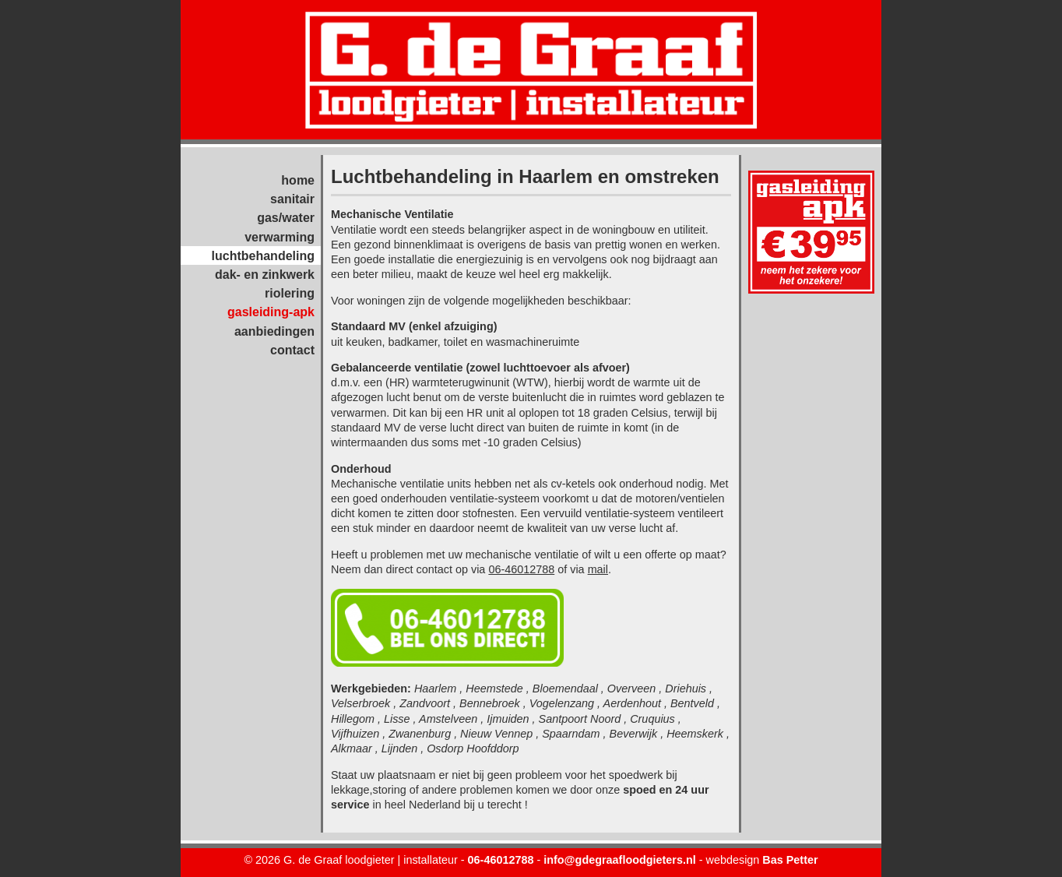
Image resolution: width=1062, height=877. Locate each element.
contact (292, 350)
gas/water (286, 217)
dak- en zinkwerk (265, 274)
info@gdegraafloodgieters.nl (619, 860)
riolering (290, 293)
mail (598, 569)
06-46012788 (521, 569)
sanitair (292, 199)
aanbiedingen (274, 331)
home (298, 180)
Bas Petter (790, 860)
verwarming (279, 237)
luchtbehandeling (263, 255)
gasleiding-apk (271, 312)
